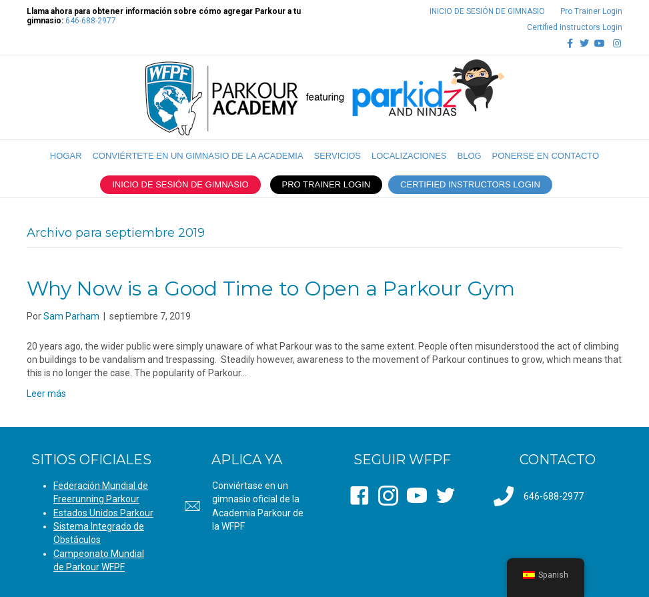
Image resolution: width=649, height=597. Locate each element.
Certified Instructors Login (574, 27)
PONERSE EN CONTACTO (546, 156)
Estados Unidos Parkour (103, 513)
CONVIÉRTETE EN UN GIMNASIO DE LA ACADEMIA (197, 156)
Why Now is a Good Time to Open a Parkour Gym (271, 288)
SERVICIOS (337, 156)
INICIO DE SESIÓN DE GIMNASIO (487, 11)
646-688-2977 (90, 20)
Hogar (66, 156)
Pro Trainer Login (591, 11)
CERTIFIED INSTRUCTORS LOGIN (470, 184)
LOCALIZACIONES (409, 156)
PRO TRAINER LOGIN (326, 184)
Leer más (46, 393)
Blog (470, 156)
